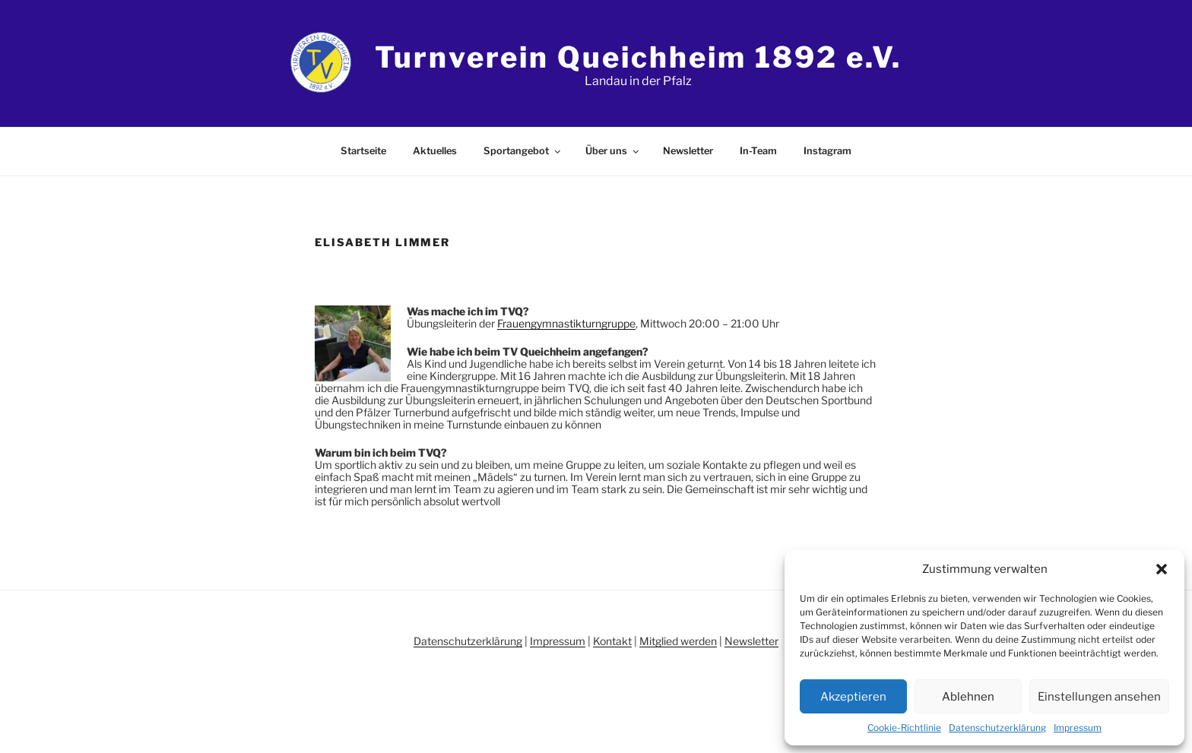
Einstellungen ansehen (1099, 697)
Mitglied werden (678, 640)
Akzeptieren (853, 697)
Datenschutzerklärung (997, 727)
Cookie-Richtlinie (904, 727)
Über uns (613, 151)
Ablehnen (968, 697)
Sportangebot (523, 151)
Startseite (363, 151)
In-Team (758, 151)
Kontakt (612, 640)
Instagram (827, 151)
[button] (1161, 569)
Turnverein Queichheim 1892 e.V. (638, 57)
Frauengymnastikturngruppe (566, 323)
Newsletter (688, 151)
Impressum (1078, 727)
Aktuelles (435, 151)
